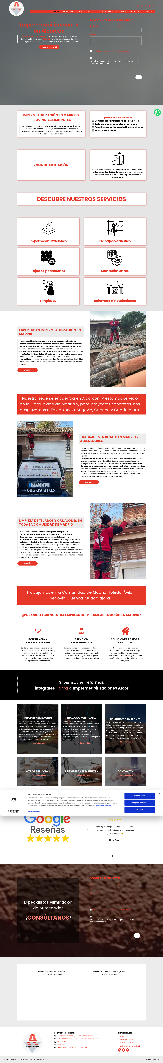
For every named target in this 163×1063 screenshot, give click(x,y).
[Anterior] (87, 830)
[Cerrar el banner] (159, 1041)
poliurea (26, 364)
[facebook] (149, 6)
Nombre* (94, 26)
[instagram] (153, 6)
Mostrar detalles (34, 1059)
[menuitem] (56, 11)
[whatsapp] (145, 6)
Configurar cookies (140, 1050)
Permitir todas (139, 1043)
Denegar (139, 1057)
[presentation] (106, 69)
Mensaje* (94, 35)
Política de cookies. (104, 1053)
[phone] (142, 6)
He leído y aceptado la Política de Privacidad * (112, 51)
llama (62, 688)
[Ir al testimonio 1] (114, 856)
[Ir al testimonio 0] (112, 856)
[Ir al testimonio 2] (117, 856)
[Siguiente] (142, 830)
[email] (138, 6)
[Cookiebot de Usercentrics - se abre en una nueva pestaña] (13, 1058)
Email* (120, 26)
